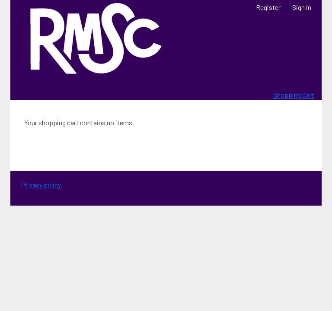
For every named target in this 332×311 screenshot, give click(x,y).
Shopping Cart (293, 95)
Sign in (301, 7)
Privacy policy (41, 185)
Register (268, 7)
